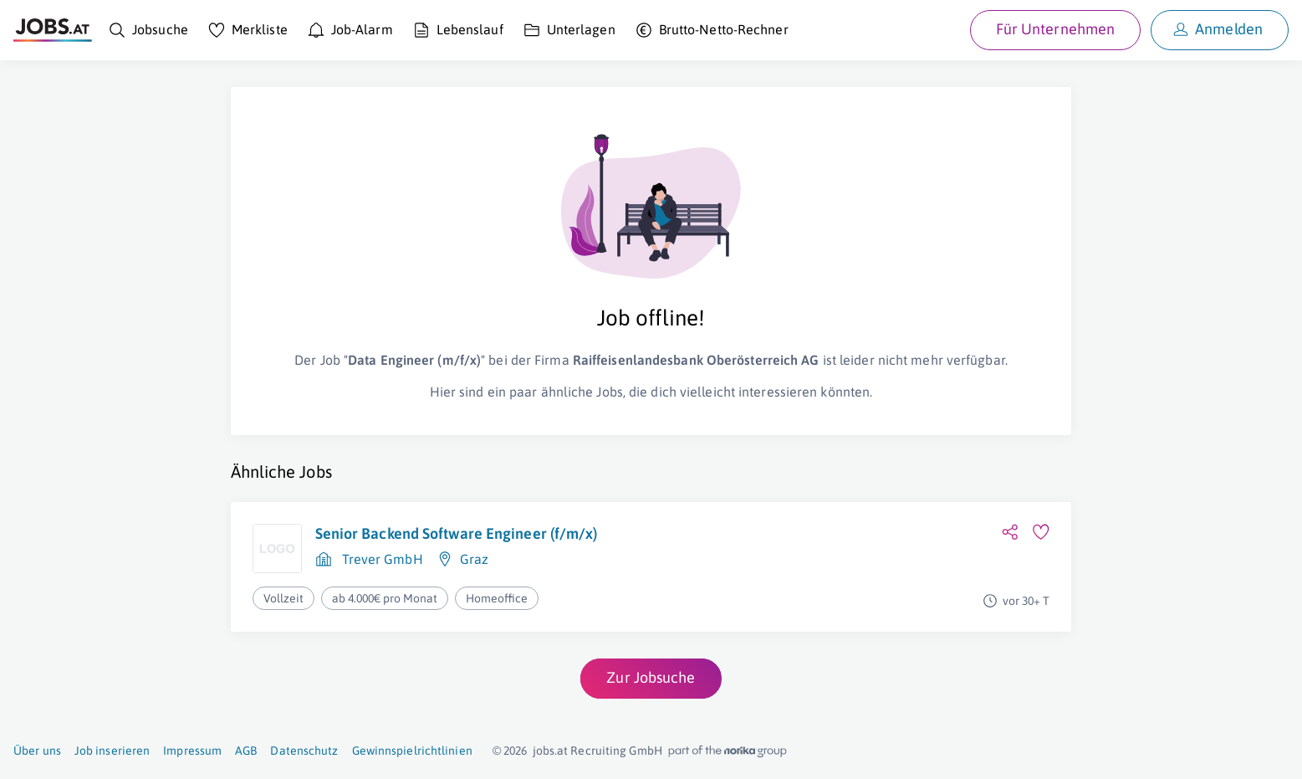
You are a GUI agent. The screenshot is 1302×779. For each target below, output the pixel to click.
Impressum (192, 750)
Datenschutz (304, 750)
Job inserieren (112, 750)
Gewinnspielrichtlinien (412, 750)
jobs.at (551, 750)
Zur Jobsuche (650, 677)
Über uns (37, 750)
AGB (246, 750)
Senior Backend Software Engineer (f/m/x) (456, 533)
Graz (474, 558)
